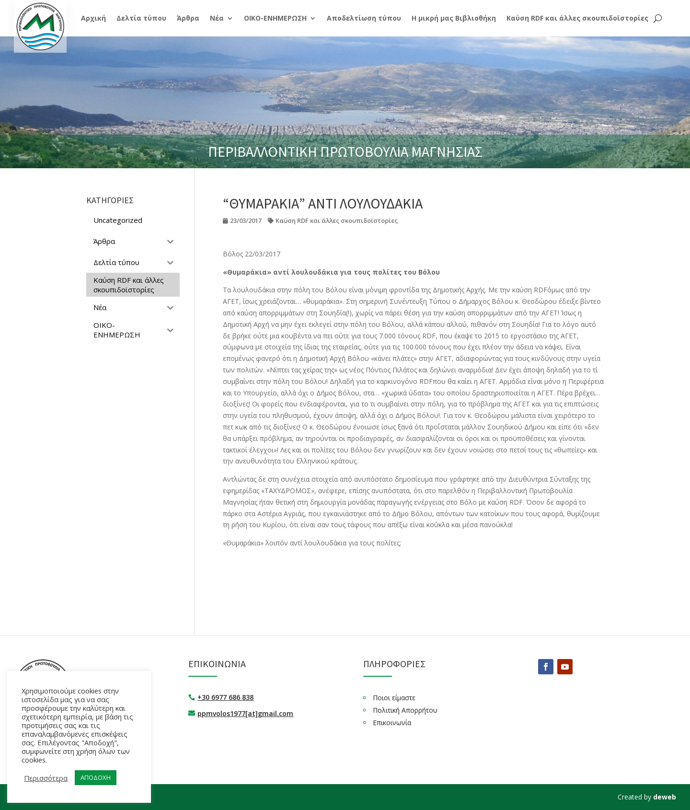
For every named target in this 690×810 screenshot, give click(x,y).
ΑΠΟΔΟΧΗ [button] (95, 777)
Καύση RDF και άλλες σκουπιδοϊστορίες (337, 220)
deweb (664, 796)
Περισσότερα (46, 778)
